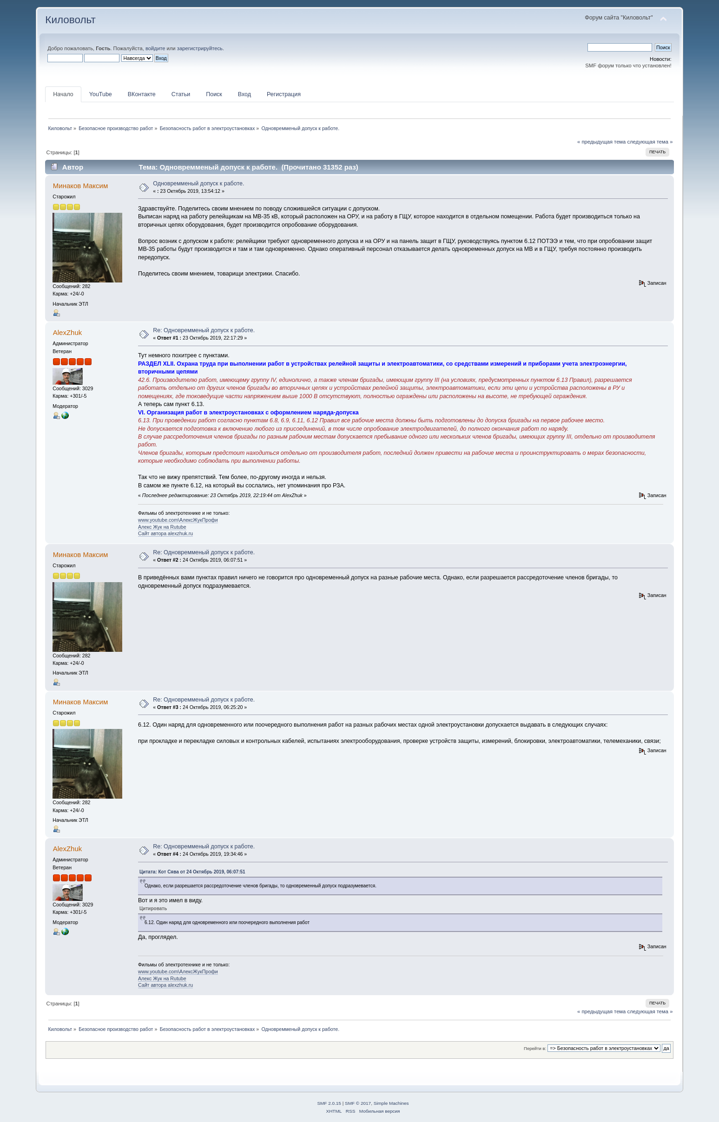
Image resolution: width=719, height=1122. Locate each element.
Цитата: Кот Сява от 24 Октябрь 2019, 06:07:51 (192, 871)
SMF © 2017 (358, 1103)
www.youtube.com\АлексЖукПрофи (178, 520)
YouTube (100, 94)
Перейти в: (535, 1048)
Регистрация (284, 94)
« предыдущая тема (601, 141)
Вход (244, 94)
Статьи (181, 94)
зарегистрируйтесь (200, 48)
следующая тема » (650, 141)
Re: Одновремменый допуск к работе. (204, 330)
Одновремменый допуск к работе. (198, 183)
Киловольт (70, 20)
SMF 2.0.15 (329, 1103)
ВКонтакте (142, 94)
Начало (63, 94)
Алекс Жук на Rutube (162, 527)
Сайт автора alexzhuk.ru (165, 533)
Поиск (214, 94)
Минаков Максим (80, 186)
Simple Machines (391, 1103)
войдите (155, 48)
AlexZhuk (67, 332)
